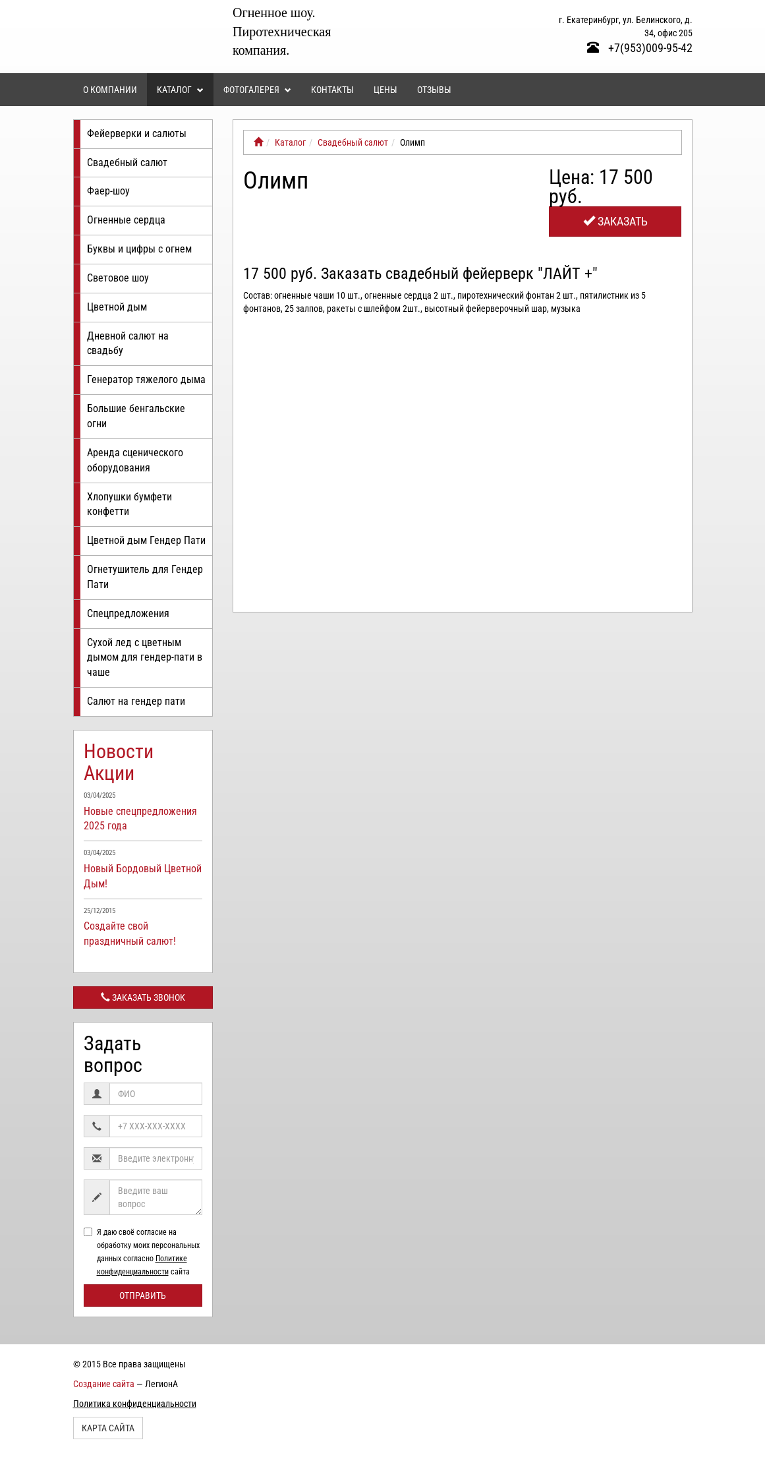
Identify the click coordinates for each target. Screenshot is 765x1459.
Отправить (142, 1295)
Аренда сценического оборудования (135, 460)
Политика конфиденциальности (134, 1403)
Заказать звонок (143, 997)
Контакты (332, 89)
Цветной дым (117, 307)
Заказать (615, 221)
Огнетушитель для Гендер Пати (145, 577)
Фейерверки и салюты (136, 133)
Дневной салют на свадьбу (128, 343)
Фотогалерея (257, 89)
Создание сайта (103, 1384)
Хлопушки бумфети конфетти (129, 504)
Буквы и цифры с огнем (139, 249)
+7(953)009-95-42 (640, 48)
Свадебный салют (127, 162)
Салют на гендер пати (136, 701)
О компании (110, 89)
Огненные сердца (126, 220)
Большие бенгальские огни (136, 416)
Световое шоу (118, 278)
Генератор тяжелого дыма (146, 379)
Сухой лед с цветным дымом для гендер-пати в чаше (144, 657)
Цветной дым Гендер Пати (146, 540)
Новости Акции (119, 762)
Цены (385, 89)
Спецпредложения (128, 613)
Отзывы (434, 89)
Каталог (180, 89)
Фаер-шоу (108, 191)
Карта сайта (108, 1428)
